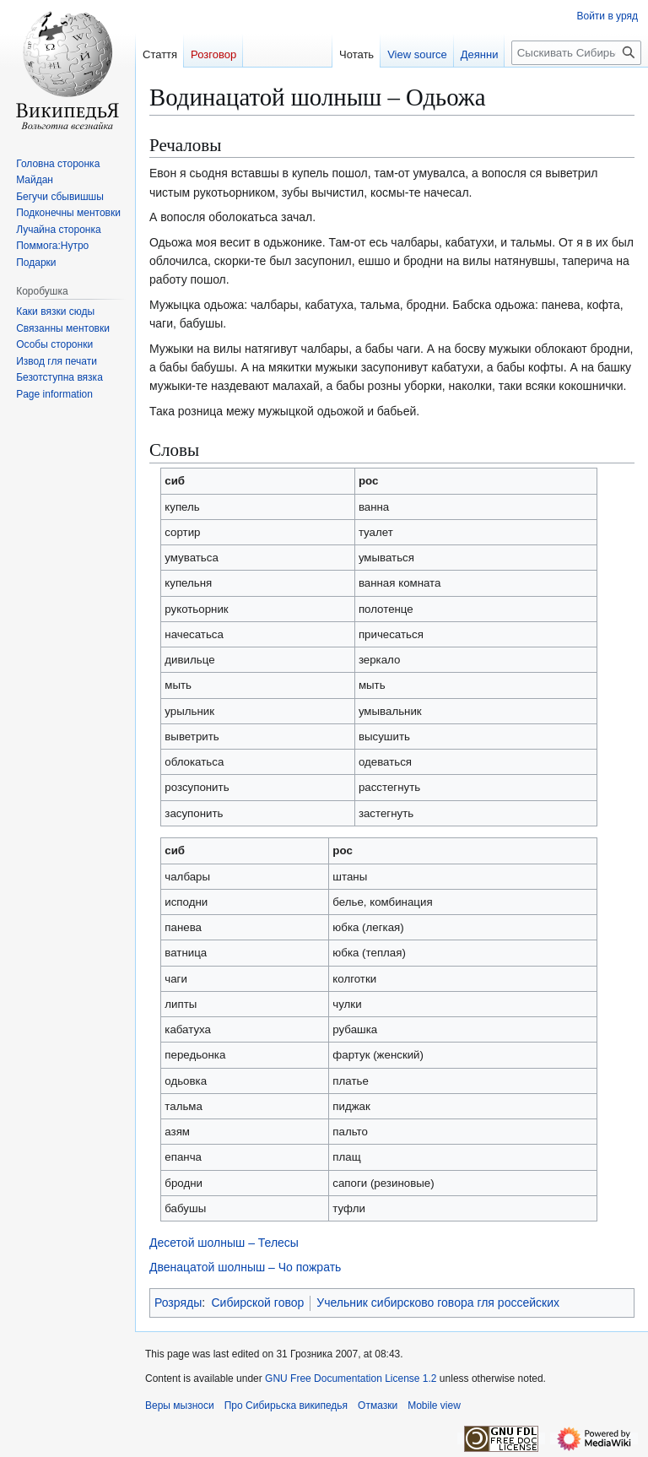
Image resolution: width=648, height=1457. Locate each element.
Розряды (178, 1302)
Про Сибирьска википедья (286, 1405)
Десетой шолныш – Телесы (224, 1242)
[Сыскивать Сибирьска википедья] (576, 53)
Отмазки (377, 1405)
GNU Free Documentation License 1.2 (350, 1378)
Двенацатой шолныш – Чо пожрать (245, 1267)
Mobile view (434, 1405)
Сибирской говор (258, 1302)
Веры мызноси (179, 1405)
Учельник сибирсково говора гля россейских (437, 1302)
